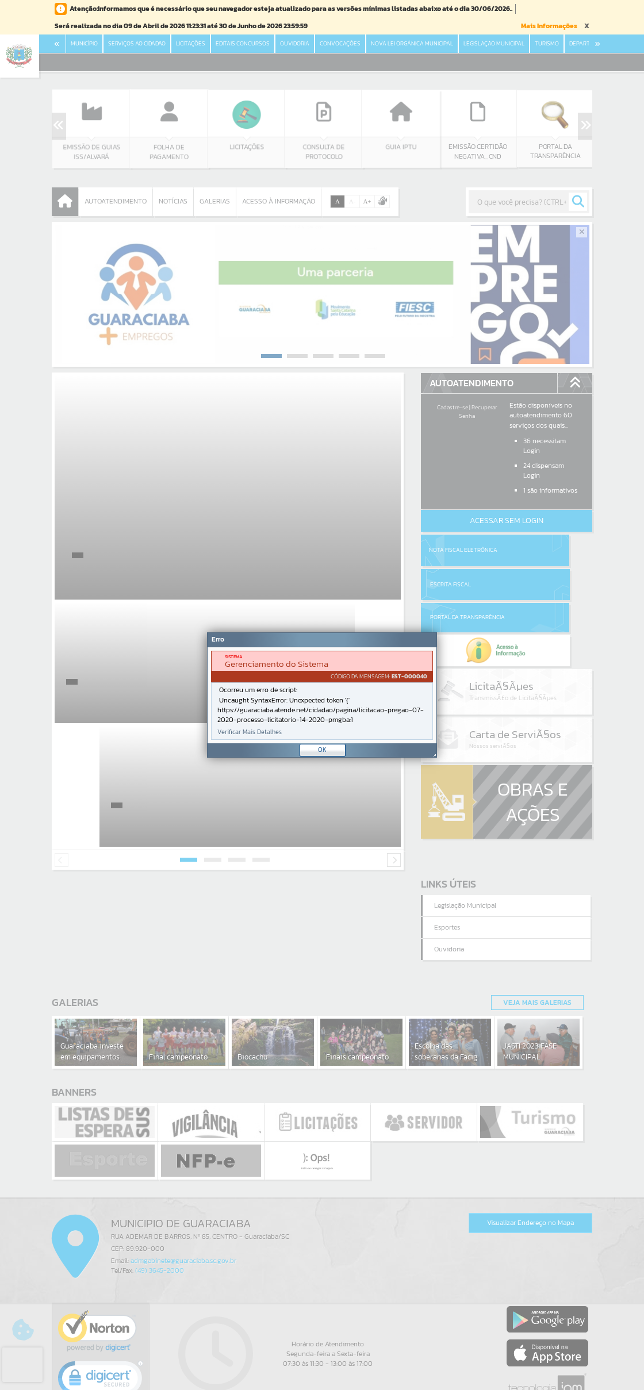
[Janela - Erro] (322, 695)
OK (322, 749)
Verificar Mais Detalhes (249, 732)
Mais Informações (549, 26)
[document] (322, 695)
